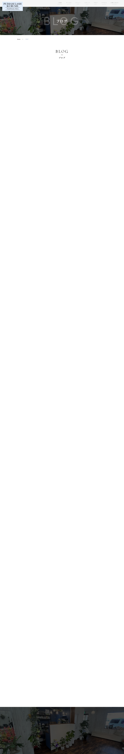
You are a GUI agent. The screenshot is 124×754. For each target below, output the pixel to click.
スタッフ (87, 3)
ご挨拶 (59, 3)
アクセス (104, 3)
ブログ (96, 3)
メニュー (78, 3)
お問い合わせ (114, 3)
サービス (68, 3)
